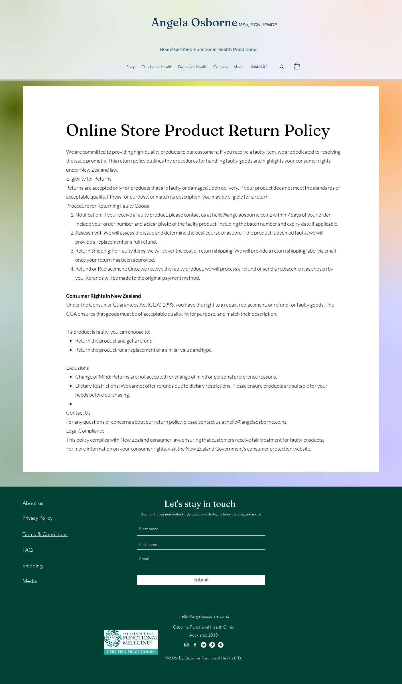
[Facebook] (195, 645)
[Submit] (201, 580)
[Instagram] (186, 645)
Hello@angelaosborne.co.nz (203, 616)
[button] (297, 66)
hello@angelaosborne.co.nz (242, 214)
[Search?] (259, 66)
